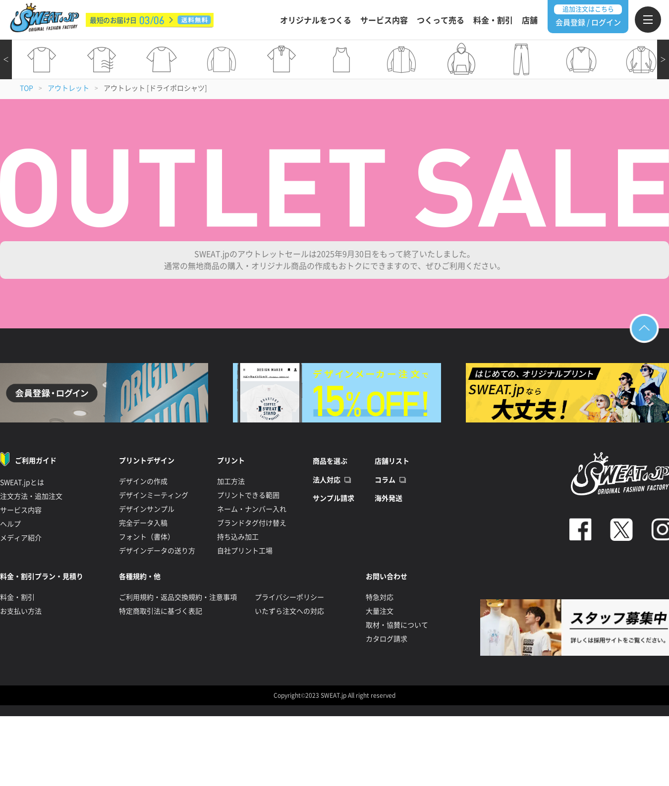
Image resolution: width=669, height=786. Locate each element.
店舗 (530, 20)
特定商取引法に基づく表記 (160, 611)
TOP (26, 88)
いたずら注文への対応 (289, 611)
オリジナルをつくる (315, 20)
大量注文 (379, 611)
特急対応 (379, 597)
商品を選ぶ (330, 461)
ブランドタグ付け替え (251, 523)
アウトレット (68, 88)
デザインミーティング (153, 495)
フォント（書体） (146, 536)
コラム (385, 479)
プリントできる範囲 (248, 495)
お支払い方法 (21, 611)
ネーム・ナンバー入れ (251, 509)
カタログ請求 (386, 638)
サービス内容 (384, 20)
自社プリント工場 (245, 550)
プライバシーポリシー (289, 597)
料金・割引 (493, 20)
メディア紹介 (21, 537)
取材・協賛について (397, 625)
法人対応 (326, 479)
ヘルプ (10, 524)
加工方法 (231, 481)
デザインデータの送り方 (157, 550)
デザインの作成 (143, 481)
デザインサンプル (146, 509)
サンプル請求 (333, 498)
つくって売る (440, 20)
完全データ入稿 (143, 523)
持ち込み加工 (238, 536)
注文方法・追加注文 (31, 496)
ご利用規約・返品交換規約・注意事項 (178, 597)
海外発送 (388, 498)
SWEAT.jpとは (22, 482)
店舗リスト (392, 461)
